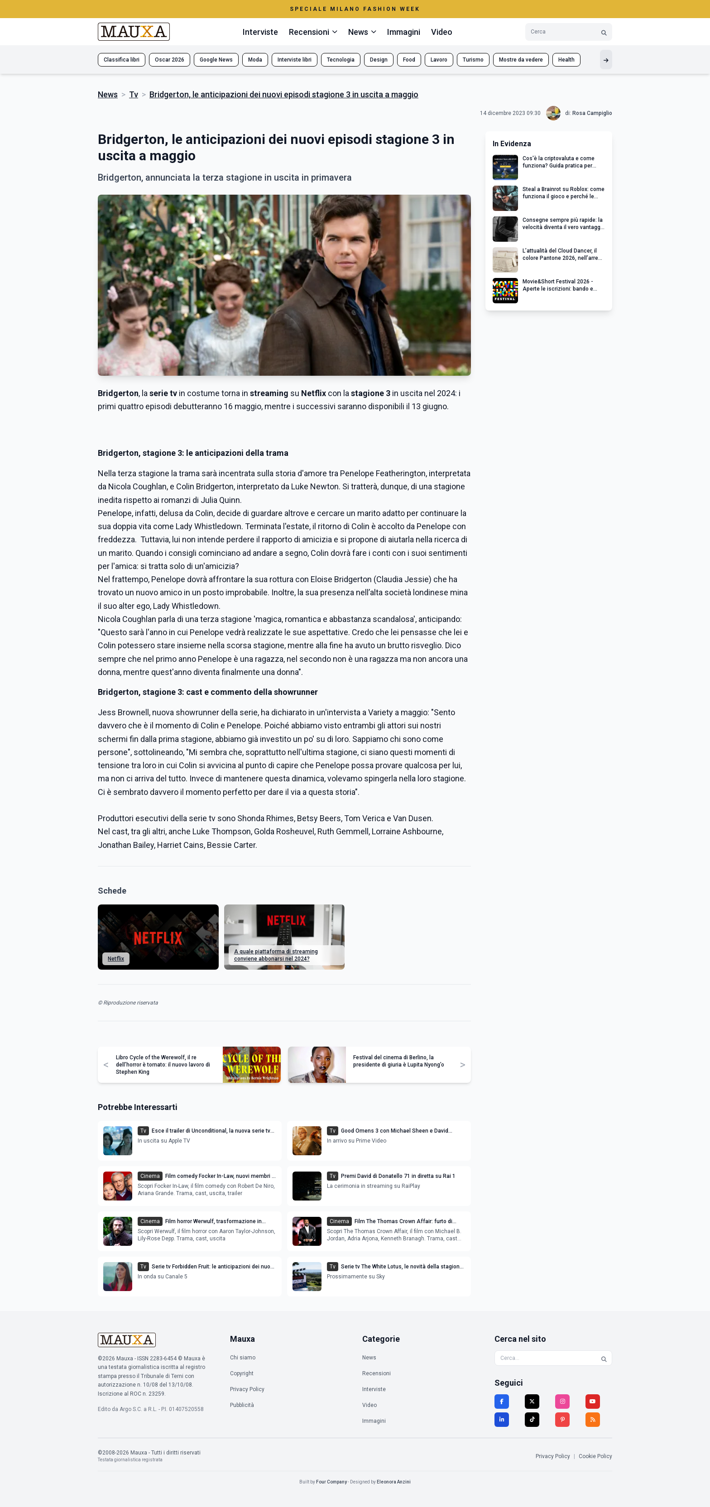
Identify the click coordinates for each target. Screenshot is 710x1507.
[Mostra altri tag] (606, 59)
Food (409, 60)
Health (566, 60)
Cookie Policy (595, 1456)
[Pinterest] (562, 1419)
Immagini (403, 32)
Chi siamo (242, 1357)
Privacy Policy (247, 1389)
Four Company (331, 1481)
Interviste (260, 32)
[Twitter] (532, 1401)
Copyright (242, 1373)
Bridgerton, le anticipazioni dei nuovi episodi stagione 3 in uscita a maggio (283, 94)
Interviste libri (295, 60)
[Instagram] (562, 1401)
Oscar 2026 (169, 60)
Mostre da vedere (521, 60)
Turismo (473, 60)
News (108, 94)
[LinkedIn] (501, 1419)
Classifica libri (121, 60)
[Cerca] (604, 32)
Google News (216, 60)
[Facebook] (501, 1401)
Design (379, 60)
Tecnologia (341, 60)
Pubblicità (242, 1405)
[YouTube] (592, 1401)
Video (441, 32)
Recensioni (376, 1373)
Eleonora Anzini (394, 1481)
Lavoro (439, 60)
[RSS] (592, 1419)
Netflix (116, 959)
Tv (133, 94)
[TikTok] (532, 1419)
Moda (255, 60)
